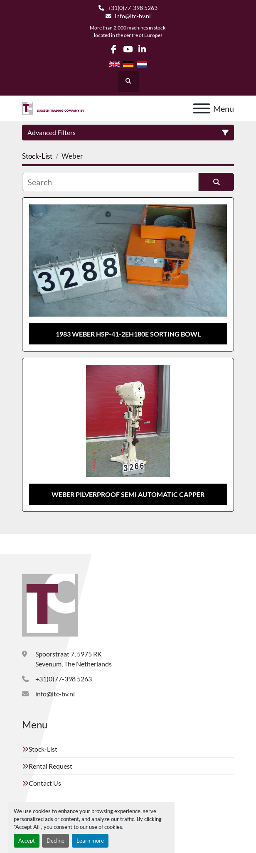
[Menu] (201, 108)
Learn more (90, 840)
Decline (55, 840)
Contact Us (45, 783)
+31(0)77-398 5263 (133, 8)
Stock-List (43, 749)
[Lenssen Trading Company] (50, 604)
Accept (26, 840)
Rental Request (50, 766)
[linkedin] (142, 49)
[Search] (110, 182)
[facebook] (114, 49)
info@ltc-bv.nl (133, 16)
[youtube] (128, 49)
